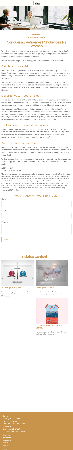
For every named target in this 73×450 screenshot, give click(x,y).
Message (4, 222)
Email (3, 211)
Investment (7, 440)
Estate (5, 442)
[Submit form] (6, 239)
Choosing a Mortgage (11, 288)
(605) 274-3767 (14, 419)
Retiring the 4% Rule (45, 288)
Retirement (7, 437)
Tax (4, 447)
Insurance (6, 445)
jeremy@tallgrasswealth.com (14, 431)
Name (3, 199)
